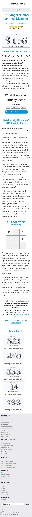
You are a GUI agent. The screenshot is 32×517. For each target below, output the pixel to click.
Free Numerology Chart (7, 461)
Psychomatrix (4, 424)
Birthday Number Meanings (8, 478)
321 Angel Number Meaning (13, 348)
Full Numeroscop (5, 443)
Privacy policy (4, 492)
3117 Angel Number (21, 23)
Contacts (3, 499)
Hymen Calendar (5, 453)
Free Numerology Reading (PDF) (9, 463)
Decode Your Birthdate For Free (16, 112)
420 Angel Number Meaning (13, 364)
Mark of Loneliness (6, 451)
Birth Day (3, 420)
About (2, 486)
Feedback (3, 488)
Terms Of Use (4, 494)
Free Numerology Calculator (8, 467)
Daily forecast (4, 432)
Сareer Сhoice (4, 436)
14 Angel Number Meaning (13, 394)
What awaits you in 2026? (7, 428)
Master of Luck (5, 447)
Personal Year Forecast (7, 445)
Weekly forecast (5, 430)
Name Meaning (5, 422)
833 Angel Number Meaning (13, 379)
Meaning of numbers (6, 474)
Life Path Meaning (5, 476)
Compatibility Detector (6, 449)
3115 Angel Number (10, 23)
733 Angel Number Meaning (13, 410)
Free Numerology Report (7, 465)
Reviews (3, 490)
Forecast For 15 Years (6, 426)
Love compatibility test (6, 434)
